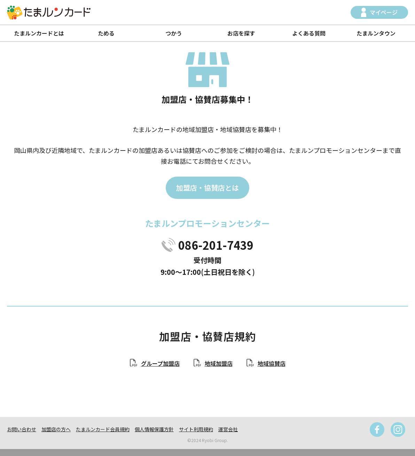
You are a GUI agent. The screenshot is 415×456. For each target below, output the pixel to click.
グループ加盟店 (160, 363)
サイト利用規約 (196, 429)
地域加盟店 (219, 363)
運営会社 (228, 429)
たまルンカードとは (39, 33)
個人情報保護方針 (154, 429)
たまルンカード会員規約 (103, 429)
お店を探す (241, 33)
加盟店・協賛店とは (207, 188)
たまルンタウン (376, 33)
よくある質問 (309, 33)
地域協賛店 (271, 363)
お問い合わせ (21, 429)
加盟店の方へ (56, 429)
